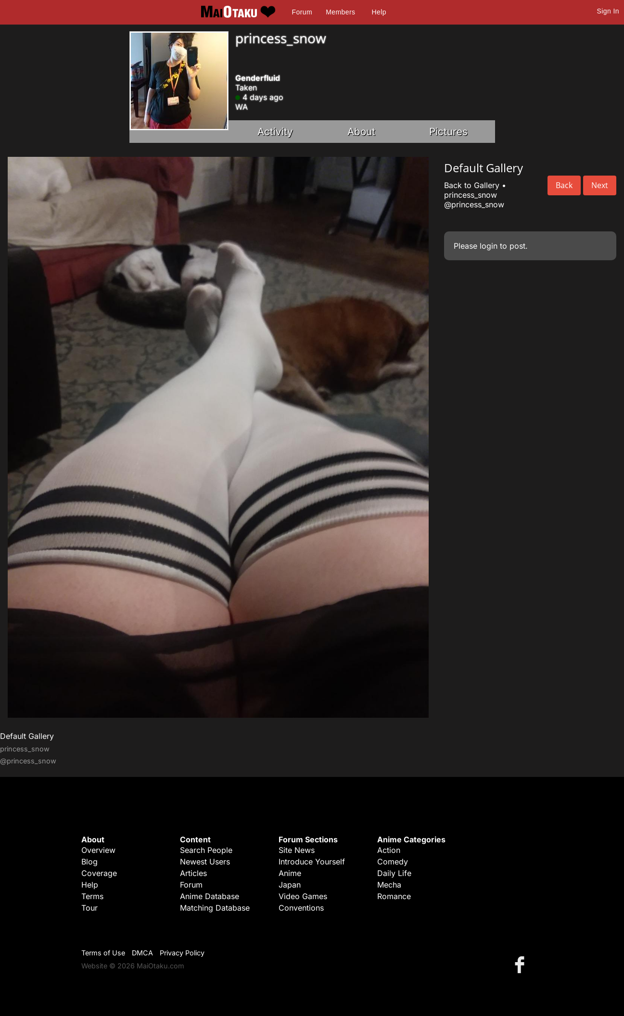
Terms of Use (103, 953)
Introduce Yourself (312, 861)
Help (379, 12)
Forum (302, 12)
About (361, 132)
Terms (92, 896)
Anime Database (209, 896)
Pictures (448, 132)
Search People (206, 850)
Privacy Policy (182, 953)
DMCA (142, 953)
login (488, 246)
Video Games (303, 896)
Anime (290, 873)
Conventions (301, 908)
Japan (290, 884)
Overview (98, 850)
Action (388, 850)
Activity (275, 132)
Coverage (99, 873)
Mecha (389, 884)
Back (564, 185)
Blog (89, 861)
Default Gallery (27, 736)
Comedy (392, 861)
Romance (394, 896)
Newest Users (205, 861)
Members (340, 12)
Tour (89, 908)
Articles (193, 873)
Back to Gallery (471, 185)
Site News (297, 850)
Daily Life (394, 873)
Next (599, 185)
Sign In (608, 11)
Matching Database (215, 908)
